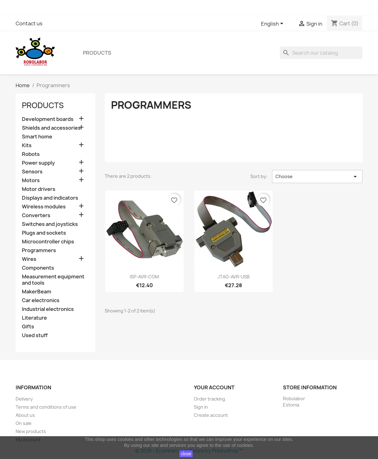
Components (38, 268)
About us (25, 415)
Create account (211, 415)
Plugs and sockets (44, 233)
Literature (34, 318)
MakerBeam (36, 291)
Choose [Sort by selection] (317, 176)
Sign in (201, 407)
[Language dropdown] (273, 24)
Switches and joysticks (50, 224)
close (186, 453)
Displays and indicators (50, 198)
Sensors (32, 171)
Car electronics (40, 300)
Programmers (39, 250)
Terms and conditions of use (46, 407)
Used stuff (35, 335)
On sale (24, 423)
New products (31, 431)
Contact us (29, 23)
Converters (36, 215)
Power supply (38, 163)
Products (97, 52)
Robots (31, 154)
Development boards (47, 119)
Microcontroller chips (48, 241)
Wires (29, 259)
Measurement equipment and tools (53, 279)
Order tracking (209, 399)
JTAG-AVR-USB (233, 277)
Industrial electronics (48, 309)
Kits (27, 145)
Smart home (37, 136)
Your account (214, 387)
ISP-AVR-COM (144, 277)
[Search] (321, 53)
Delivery (24, 399)
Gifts (28, 326)
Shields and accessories (51, 128)
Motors (31, 180)
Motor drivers (38, 189)
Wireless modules (44, 206)
